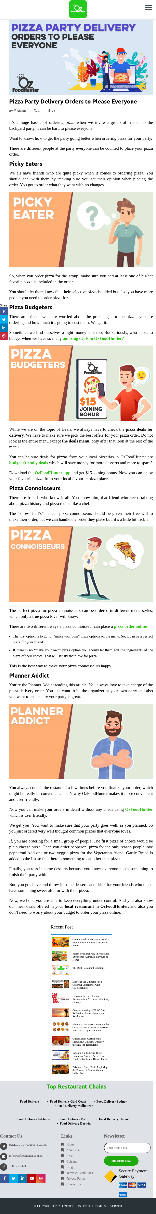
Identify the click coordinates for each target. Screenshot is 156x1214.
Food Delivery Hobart (114, 1119)
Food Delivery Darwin (75, 1123)
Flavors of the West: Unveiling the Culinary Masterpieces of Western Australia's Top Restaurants (91, 1027)
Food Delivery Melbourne (75, 1105)
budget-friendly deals (28, 462)
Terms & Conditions (77, 1173)
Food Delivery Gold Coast (68, 1101)
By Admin (17, 110)
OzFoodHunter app (52, 472)
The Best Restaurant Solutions (89, 967)
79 (51, 110)
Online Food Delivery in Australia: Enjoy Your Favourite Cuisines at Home (91, 942)
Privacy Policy (73, 1178)
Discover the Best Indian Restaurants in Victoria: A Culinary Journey (91, 999)
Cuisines (69, 1161)
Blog (67, 1167)
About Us (70, 1150)
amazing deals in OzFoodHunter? (93, 338)
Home (67, 1144)
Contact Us (71, 1184)
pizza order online (130, 626)
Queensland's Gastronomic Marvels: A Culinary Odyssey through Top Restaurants (88, 1041)
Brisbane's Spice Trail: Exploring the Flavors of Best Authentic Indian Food (90, 1070)
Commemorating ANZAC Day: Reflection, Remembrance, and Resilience (89, 1013)
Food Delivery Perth (74, 1119)
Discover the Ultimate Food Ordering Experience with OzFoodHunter (87, 984)
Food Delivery (29, 1101)
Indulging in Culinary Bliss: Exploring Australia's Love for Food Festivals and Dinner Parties (90, 1055)
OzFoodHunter (139, 809)
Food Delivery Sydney (111, 1101)
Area (67, 1155)
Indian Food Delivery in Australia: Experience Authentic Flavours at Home (91, 956)
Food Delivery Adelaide (33, 1119)
